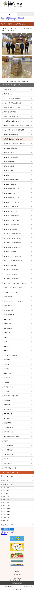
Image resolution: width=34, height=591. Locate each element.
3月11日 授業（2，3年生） (12, 107)
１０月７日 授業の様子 (11, 269)
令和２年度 (6, 502)
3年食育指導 (7, 323)
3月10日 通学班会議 (10, 112)
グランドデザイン (8, 476)
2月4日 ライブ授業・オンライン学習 (15, 143)
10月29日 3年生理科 (10, 251)
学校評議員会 (8, 328)
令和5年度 (6, 494)
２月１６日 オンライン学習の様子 (14, 130)
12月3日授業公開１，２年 (11, 193)
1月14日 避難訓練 (9, 161)
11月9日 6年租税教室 (10, 229)
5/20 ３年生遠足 (8, 414)
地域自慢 (5, 520)
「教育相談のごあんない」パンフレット (15, 121)
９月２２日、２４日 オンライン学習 (15, 283)
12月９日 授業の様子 (10, 184)
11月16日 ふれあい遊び (11, 211)
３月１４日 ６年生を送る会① (12, 103)
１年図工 (6, 364)
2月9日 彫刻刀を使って (11, 134)
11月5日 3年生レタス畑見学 (12, 247)
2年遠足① (7, 337)
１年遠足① (7, 382)
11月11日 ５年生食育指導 (12, 215)
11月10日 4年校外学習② (11, 220)
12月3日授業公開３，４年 (11, 197)
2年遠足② (7, 332)
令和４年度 (6, 496)
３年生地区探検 (8, 427)
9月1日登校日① (8, 310)
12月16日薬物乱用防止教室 (12, 179)
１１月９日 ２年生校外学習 (12, 233)
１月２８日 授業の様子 (10, 148)
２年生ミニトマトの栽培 (11, 396)
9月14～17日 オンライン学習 (13, 287)
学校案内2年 (7, 423)
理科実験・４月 (8, 432)
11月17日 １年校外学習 (11, 206)
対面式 (6, 441)
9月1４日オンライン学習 (11, 292)
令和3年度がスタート (10, 468)
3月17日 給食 (8, 94)
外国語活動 (7, 405)
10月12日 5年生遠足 (10, 265)
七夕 (5, 342)
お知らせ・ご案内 (8, 525)
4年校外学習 (7, 319)
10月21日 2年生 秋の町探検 (13, 256)
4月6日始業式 (8, 463)
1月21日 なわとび (9, 152)
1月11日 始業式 (9, 166)
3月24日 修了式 (9, 89)
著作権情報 (8, 586)
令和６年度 (6, 491)
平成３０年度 (6, 508)
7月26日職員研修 (9, 315)
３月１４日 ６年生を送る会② (12, 98)
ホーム (8, 14)
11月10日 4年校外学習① (11, 224)
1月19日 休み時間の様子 (11, 157)
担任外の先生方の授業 (10, 355)
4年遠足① (7, 351)
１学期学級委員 (8, 450)
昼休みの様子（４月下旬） (11, 436)
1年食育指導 (7, 373)
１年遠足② (7, 378)
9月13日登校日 (8, 296)
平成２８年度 (6, 514)
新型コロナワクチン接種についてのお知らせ (16, 125)
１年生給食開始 (8, 445)
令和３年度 (21, 18)
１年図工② (7, 359)
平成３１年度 (6, 505)
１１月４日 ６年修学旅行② (12, 238)
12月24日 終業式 (9, 170)
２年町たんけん (8, 387)
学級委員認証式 (8, 454)
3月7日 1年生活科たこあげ (11, 116)
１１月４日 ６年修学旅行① (12, 242)
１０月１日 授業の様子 (11, 278)
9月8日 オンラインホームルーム (13, 301)
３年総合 (6, 391)
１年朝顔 (6, 369)
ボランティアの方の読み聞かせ (13, 260)
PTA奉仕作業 (8, 409)
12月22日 (6, 175)
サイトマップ (17, 589)
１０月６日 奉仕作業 (10, 274)
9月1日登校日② (8, 305)
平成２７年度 (6, 517)
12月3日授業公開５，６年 (11, 188)
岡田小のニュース (11, 18)
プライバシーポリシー (25, 586)
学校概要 (5, 480)
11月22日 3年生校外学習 (11, 202)
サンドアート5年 (9, 418)
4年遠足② (7, 346)
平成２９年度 (6, 511)
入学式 (6, 459)
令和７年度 (6, 488)
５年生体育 (7, 400)
